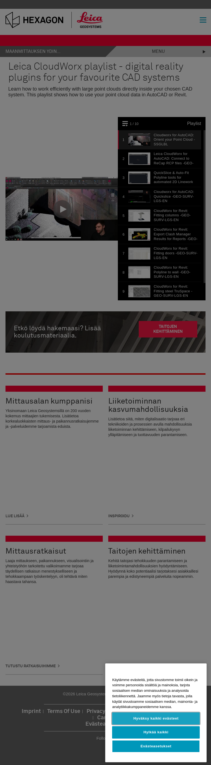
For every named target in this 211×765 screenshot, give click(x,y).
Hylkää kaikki (155, 732)
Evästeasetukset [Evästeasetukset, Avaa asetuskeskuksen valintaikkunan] (155, 746)
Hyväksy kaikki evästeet (156, 718)
